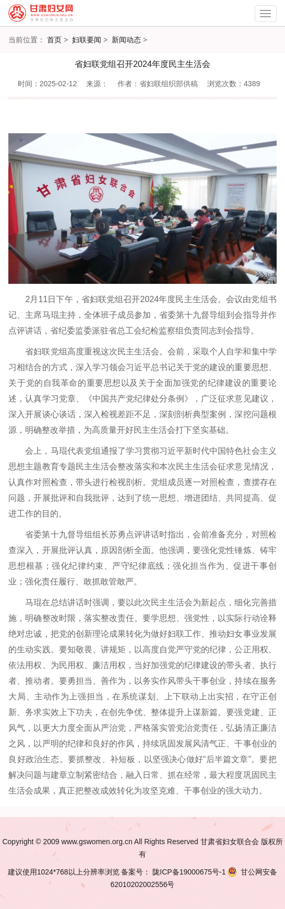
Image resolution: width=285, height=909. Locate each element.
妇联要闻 (86, 40)
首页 (54, 40)
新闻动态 (126, 40)
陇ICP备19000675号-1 (187, 872)
